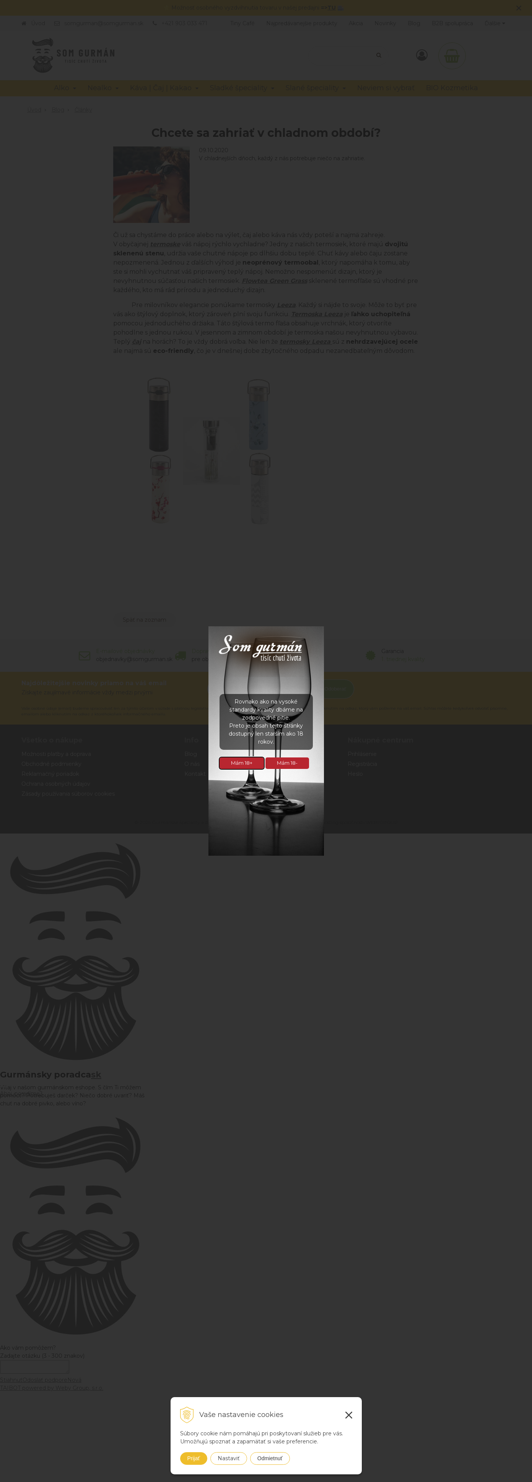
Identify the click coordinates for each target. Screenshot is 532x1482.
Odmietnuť (270, 1458)
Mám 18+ (241, 763)
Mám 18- (287, 763)
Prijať (193, 1458)
